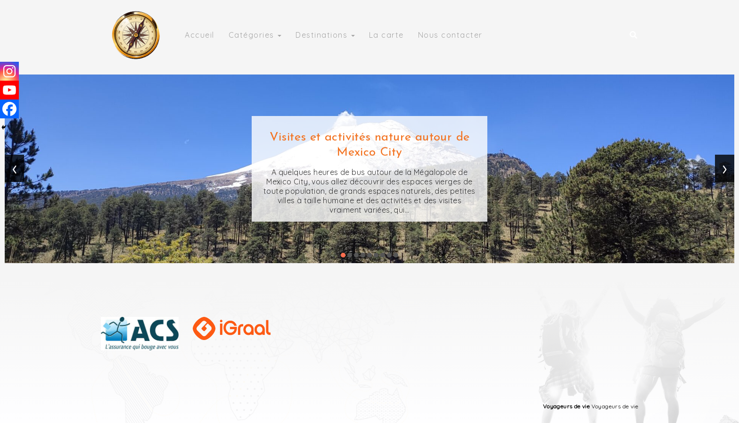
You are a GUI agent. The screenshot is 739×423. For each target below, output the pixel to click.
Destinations (325, 35)
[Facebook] (9, 109)
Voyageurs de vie (566, 406)
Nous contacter (450, 35)
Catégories (255, 35)
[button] (343, 255)
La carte (386, 35)
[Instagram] (9, 71)
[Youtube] (9, 90)
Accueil (199, 35)
